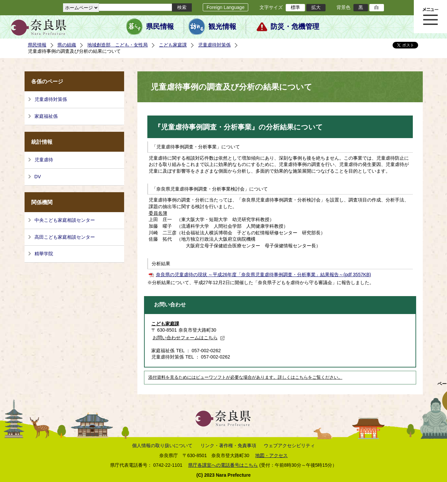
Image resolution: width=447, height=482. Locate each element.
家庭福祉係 (46, 116)
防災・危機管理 (294, 27)
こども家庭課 (173, 44)
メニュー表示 (430, 16)
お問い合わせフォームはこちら (189, 337)
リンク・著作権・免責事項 (228, 445)
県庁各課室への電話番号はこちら (223, 465)
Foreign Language (225, 7)
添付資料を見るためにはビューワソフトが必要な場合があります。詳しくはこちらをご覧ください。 (245, 377)
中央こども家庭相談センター (65, 220)
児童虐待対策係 (214, 44)
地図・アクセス (271, 455)
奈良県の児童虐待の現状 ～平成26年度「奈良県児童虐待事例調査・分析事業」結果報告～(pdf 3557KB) (263, 274)
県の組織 (66, 44)
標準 (295, 7)
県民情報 (160, 27)
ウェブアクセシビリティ (289, 445)
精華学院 (44, 253)
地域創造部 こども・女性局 (117, 44)
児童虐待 (44, 159)
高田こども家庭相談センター (65, 237)
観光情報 (222, 27)
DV (38, 176)
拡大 (316, 7)
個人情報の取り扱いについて (162, 445)
